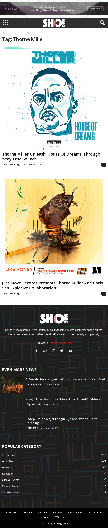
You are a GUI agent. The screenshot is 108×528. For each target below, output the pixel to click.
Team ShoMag (11, 164)
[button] (101, 22)
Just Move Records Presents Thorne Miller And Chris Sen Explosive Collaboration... (52, 285)
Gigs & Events (34, 404)
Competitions (10, 486)
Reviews (7, 467)
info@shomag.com (61, 342)
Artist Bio (7, 461)
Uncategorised (34, 384)
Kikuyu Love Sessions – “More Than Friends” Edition (63, 399)
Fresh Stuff (32, 427)
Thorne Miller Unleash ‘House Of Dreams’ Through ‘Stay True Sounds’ (51, 156)
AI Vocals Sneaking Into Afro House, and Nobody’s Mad (65, 379)
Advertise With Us (54, 517)
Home (5, 33)
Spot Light (8, 473)
